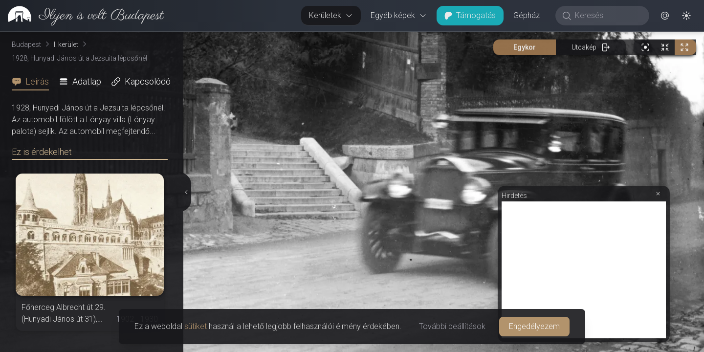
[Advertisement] (584, 269)
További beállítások (452, 326)
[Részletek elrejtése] (187, 192)
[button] (665, 15)
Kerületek (331, 15)
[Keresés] (607, 16)
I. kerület (66, 44)
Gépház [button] (526, 15)
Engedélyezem (534, 326)
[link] (82, 15)
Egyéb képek (399, 15)
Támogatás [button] (470, 15)
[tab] (33, 81)
